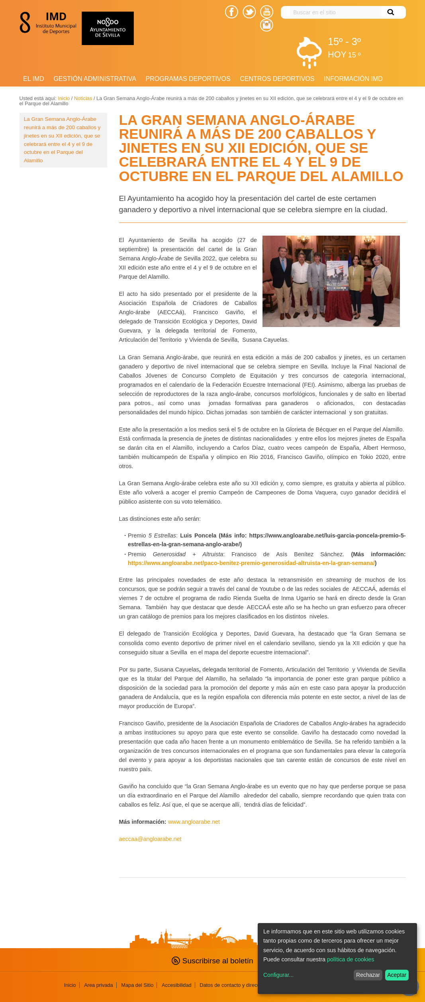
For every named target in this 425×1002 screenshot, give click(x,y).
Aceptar (396, 975)
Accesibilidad (177, 985)
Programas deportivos (188, 78)
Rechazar (368, 975)
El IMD (33, 78)
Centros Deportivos (277, 78)
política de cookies (350, 959)
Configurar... (278, 975)
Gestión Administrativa (94, 78)
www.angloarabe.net (194, 822)
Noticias (83, 98)
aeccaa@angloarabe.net (150, 839)
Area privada (98, 985)
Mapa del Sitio (137, 985)
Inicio (64, 98)
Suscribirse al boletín (212, 961)
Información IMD (353, 78)
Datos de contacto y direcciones (236, 985)
